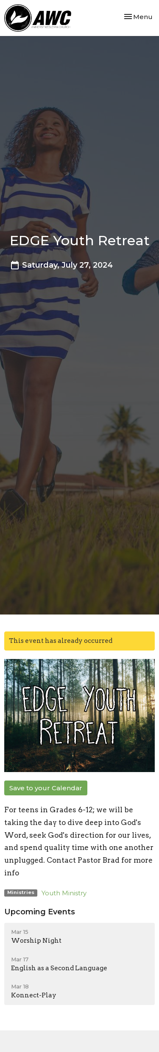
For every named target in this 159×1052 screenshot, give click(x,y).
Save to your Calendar (45, 788)
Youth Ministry (64, 893)
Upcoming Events (39, 911)
